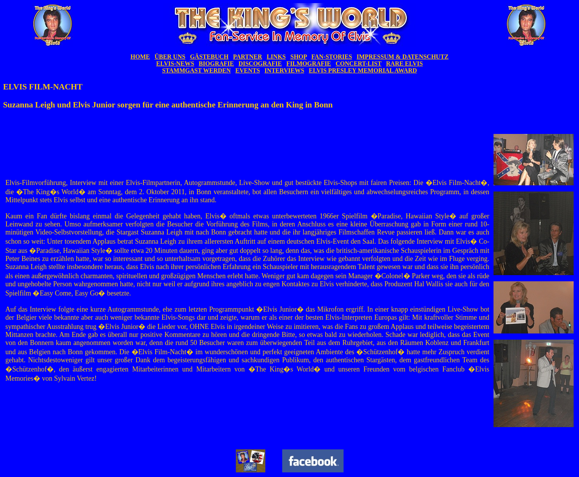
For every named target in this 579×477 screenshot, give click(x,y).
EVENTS (247, 70)
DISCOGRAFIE (260, 63)
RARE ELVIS (404, 63)
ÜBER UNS (170, 56)
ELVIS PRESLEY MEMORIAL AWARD (363, 70)
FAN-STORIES (331, 56)
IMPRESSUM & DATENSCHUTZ (403, 56)
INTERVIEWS (284, 70)
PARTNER (247, 56)
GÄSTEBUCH (209, 56)
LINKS (276, 56)
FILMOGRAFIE (308, 63)
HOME (140, 56)
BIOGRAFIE (216, 63)
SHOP (298, 56)
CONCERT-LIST (358, 63)
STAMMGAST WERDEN (196, 70)
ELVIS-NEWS (175, 63)
